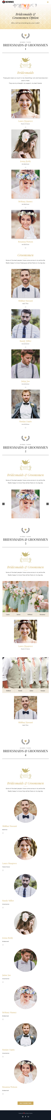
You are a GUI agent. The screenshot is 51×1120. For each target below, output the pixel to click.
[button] (3, 504)
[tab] (7, 614)
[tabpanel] (25, 636)
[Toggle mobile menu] (48, 2)
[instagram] (25, 127)
